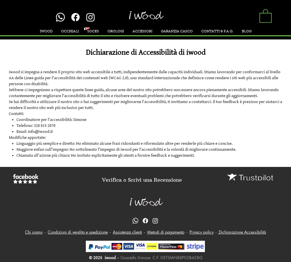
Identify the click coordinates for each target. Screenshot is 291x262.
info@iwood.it (40, 131)
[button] (265, 15)
